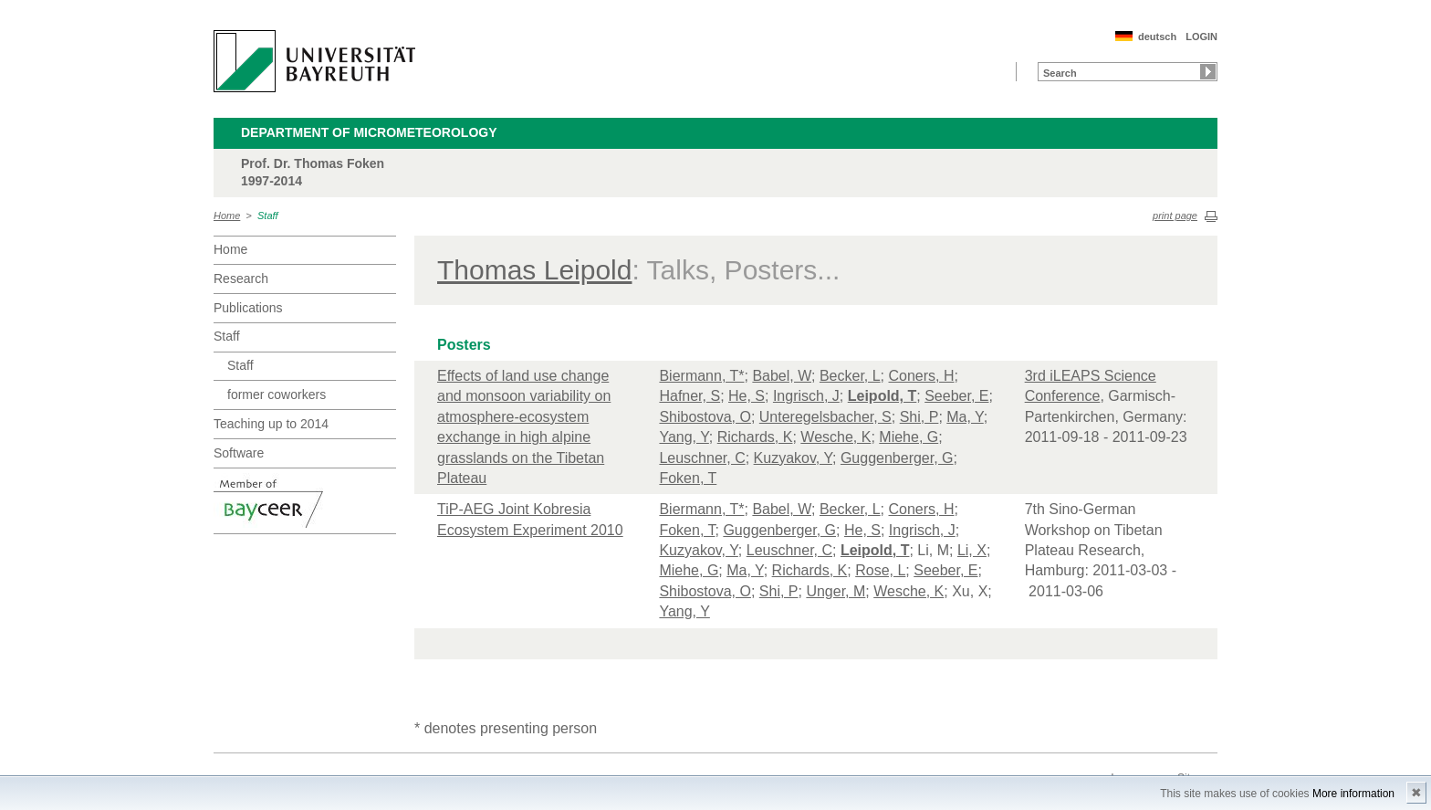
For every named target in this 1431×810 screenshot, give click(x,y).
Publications (248, 307)
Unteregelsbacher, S (825, 417)
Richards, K (755, 437)
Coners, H (922, 376)
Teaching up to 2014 (271, 423)
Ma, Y (964, 417)
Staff (267, 215)
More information (1353, 793)
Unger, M (835, 591)
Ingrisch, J (806, 396)
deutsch (1157, 36)
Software (239, 453)
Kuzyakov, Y (793, 458)
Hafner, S (689, 396)
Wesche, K (835, 437)
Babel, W (781, 376)
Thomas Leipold (534, 270)
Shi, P (919, 417)
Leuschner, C (702, 458)
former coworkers (276, 394)
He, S (746, 396)
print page (1175, 215)
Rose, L (880, 570)
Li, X (972, 550)
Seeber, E (956, 396)
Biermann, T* (701, 376)
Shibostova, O (705, 417)
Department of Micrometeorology (369, 132)
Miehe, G (908, 437)
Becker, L (850, 376)
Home (227, 215)
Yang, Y (683, 437)
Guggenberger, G (897, 458)
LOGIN (1201, 36)
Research (241, 278)
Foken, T (687, 478)
